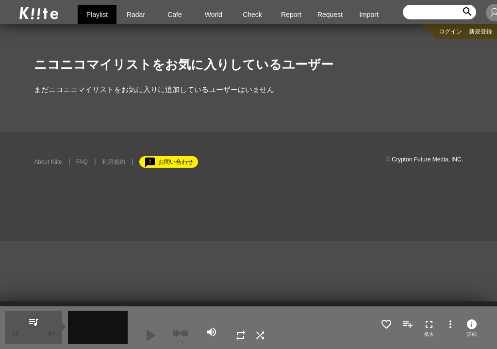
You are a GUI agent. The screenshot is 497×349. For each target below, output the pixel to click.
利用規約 (113, 162)
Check (252, 14)
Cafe (174, 14)
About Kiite (48, 162)
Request (330, 14)
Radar (136, 14)
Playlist (97, 14)
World (213, 14)
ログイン (450, 31)
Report (291, 14)
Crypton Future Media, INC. (427, 159)
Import (369, 14)
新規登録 (480, 31)
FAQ (82, 162)
